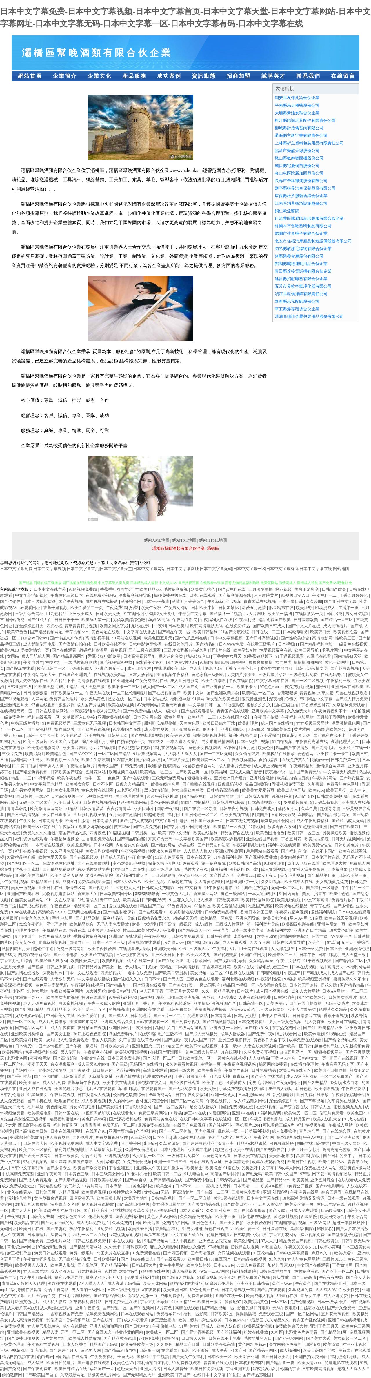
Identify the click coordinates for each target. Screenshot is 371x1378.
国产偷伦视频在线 (341, 1040)
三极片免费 (12, 754)
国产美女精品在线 (204, 1204)
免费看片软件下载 (348, 900)
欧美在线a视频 (121, 705)
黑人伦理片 (71, 1052)
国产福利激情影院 (204, 942)
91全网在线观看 (254, 949)
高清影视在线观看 (94, 681)
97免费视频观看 (187, 1363)
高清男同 (336, 967)
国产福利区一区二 (24, 863)
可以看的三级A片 (279, 1125)
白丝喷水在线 (312, 1308)
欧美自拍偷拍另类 (293, 778)
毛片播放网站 (199, 961)
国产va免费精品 (137, 711)
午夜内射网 (33, 662)
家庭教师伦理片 (220, 1283)
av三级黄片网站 (271, 1009)
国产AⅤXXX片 (82, 754)
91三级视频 (141, 1137)
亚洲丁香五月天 (325, 1326)
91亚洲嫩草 (123, 681)
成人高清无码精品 (124, 1283)
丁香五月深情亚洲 (191, 1076)
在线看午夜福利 (150, 662)
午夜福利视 (246, 620)
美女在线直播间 (57, 815)
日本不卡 (334, 949)
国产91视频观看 (15, 699)
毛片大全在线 (196, 869)
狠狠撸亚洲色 (254, 699)
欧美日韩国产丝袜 (320, 1350)
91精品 (71, 808)
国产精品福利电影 (317, 644)
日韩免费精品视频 (222, 912)
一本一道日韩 (291, 601)
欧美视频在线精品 (292, 906)
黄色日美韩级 (94, 1119)
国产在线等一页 (107, 1320)
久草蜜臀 (316, 784)
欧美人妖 (208, 1089)
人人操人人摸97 (198, 851)
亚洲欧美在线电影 (114, 717)
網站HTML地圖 (213, 540)
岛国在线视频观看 (352, 693)
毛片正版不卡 (170, 1034)
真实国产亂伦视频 (309, 1320)
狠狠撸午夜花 (200, 778)
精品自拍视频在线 (18, 1357)
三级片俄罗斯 (176, 650)
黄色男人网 (91, 1350)
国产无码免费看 (183, 1089)
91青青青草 (91, 1125)
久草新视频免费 (355, 1046)
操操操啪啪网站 (308, 662)
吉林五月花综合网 (152, 1101)
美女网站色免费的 (286, 1344)
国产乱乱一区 (115, 1308)
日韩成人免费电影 (158, 888)
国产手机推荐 (19, 1076)
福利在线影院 (244, 1271)
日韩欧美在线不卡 (110, 644)
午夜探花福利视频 (292, 912)
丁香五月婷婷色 (354, 595)
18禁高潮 (290, 1198)
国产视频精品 (101, 888)
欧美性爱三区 (248, 1229)
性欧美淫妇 (21, 1040)
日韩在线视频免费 (90, 1241)
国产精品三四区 (263, 1350)
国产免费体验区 (199, 1180)
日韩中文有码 (190, 888)
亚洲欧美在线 (279, 729)
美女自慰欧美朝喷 (188, 790)
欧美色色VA (124, 1363)
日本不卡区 (103, 784)
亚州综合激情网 (53, 1070)
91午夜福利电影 (228, 857)
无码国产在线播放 (146, 1064)
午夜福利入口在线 (216, 620)
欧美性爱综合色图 (125, 1192)
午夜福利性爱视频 (44, 1344)
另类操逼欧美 (335, 833)
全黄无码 (126, 1357)
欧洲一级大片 (183, 1070)
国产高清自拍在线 (75, 644)
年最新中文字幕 (193, 614)
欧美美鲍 (300, 1180)
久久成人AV (326, 1290)
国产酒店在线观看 (150, 985)
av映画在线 (272, 1247)
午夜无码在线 (98, 693)
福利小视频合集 (243, 735)
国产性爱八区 (222, 875)
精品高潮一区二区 (90, 906)
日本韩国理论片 (304, 985)
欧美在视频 (95, 735)
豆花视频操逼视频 (116, 662)
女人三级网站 (36, 1271)
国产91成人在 (40, 620)
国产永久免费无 (342, 1308)
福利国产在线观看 (32, 979)
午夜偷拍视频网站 (348, 1095)
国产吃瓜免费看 (147, 827)
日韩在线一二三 (266, 632)
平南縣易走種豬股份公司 (297, 105)
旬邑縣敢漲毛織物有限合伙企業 (303, 248)
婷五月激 (247, 748)
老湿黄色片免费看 (302, 1332)
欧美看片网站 (75, 748)
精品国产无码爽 (104, 1344)
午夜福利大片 (225, 949)
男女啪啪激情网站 (218, 741)
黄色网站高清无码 (52, 985)
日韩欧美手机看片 (106, 1180)
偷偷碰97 (233, 1302)
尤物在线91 (141, 626)
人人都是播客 (283, 949)
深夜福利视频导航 (135, 595)
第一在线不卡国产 (320, 851)
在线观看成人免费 (354, 1180)
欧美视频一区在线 (63, 760)
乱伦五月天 (288, 808)
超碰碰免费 (149, 1338)
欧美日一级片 (210, 1302)
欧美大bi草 (129, 1271)
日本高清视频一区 (68, 796)
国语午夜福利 (169, 808)
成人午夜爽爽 (63, 1028)
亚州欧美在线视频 (24, 1332)
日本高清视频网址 (140, 656)
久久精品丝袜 (261, 961)
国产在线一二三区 (213, 1192)
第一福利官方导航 (263, 924)
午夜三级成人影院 (104, 1003)
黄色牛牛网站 (172, 1265)
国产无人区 (174, 979)
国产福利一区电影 (323, 888)
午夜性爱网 (142, 1028)
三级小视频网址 (15, 1350)
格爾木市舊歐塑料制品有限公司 (303, 226)
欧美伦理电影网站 (44, 748)
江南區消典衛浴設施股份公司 (301, 203)
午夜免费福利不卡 (331, 711)
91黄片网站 (93, 1186)
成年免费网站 (161, 1095)
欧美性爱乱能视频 (229, 906)
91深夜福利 (81, 711)
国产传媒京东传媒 (66, 638)
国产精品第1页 (334, 1332)
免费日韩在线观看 (51, 1253)
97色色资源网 (180, 906)
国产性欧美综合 (295, 638)
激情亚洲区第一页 (242, 882)
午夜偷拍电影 (140, 857)
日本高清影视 (188, 967)
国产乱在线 (174, 827)
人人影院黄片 (266, 595)
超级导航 (281, 1277)
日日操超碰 (103, 1070)
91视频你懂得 (282, 1143)
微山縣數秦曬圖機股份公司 (299, 158)
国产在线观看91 (153, 912)
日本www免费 (232, 644)
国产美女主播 (59, 1034)
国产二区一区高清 (188, 1101)
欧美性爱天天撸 (53, 857)
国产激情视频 (51, 1046)
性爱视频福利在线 (276, 650)
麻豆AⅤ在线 (195, 1113)
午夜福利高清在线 (312, 741)
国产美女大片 (358, 1277)
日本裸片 (245, 991)
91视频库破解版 (96, 1113)
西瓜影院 (309, 1216)
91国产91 (238, 1350)
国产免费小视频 (186, 1022)
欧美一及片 (44, 1040)
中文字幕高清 (317, 900)
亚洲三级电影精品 (235, 1040)
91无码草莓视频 (325, 802)
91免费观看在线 (146, 1253)
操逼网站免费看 (273, 1064)
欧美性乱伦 (155, 882)
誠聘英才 (273, 76)
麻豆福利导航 (19, 1253)
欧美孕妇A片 (245, 650)
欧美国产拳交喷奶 (90, 1168)
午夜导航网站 (354, 1089)
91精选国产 (173, 1046)
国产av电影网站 (330, 1186)
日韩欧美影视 (284, 815)
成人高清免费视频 (28, 1320)
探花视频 (284, 589)
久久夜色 (165, 1344)
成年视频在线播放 (102, 601)
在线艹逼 (320, 936)
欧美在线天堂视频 (341, 918)
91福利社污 (10, 741)
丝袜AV (69, 882)
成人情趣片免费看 (235, 766)
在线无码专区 (333, 674)
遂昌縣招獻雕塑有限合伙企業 (301, 279)
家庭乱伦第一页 (144, 1296)
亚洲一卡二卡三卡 (171, 1162)
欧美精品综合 (82, 924)
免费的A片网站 (176, 1223)
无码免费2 (227, 997)
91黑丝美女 (38, 1095)
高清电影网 (323, 638)
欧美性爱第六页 (85, 961)
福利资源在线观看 (32, 839)
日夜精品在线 (50, 1186)
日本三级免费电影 (124, 1058)
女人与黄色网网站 (304, 1259)
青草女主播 (311, 1296)
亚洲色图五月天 (110, 668)
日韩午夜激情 (219, 936)
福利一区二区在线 (90, 1235)
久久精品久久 (278, 1320)
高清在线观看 (187, 1308)
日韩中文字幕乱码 (28, 1168)
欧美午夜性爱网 (102, 949)
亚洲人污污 (150, 1369)
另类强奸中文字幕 (258, 1168)
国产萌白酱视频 (345, 668)
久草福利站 (146, 1131)
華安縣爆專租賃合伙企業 (297, 309)
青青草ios (10, 1283)
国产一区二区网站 (302, 1314)
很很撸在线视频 (155, 1271)
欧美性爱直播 (140, 1229)
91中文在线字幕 (61, 900)
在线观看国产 (154, 1089)
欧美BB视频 (113, 961)
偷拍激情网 (12, 1375)
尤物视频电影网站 (59, 894)
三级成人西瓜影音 (246, 772)
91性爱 (111, 1271)
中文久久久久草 (35, 918)
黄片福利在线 (307, 1271)
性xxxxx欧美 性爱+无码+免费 (149, 930)
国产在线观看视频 (147, 735)
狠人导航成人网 (36, 656)
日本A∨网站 (333, 991)
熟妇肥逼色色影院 (90, 1034)
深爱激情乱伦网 (346, 723)
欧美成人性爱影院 (85, 1338)
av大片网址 (255, 614)
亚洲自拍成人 (233, 729)
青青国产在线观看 (233, 711)
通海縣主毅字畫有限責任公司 (301, 135)
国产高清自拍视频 (133, 1204)
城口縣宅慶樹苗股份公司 (297, 166)
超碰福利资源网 (94, 650)
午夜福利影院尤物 (249, 845)
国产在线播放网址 (94, 863)
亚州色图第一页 (332, 924)
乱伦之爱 (8, 1125)
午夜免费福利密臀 (122, 607)
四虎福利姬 (338, 869)
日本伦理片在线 (326, 857)
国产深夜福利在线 (126, 1119)
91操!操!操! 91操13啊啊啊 (223, 662)
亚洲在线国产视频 (263, 839)
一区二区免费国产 (337, 1076)
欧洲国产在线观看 (125, 936)
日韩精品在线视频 (251, 1259)
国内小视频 (205, 1131)
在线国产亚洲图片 (75, 674)
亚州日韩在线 (51, 888)
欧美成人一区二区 (162, 1332)
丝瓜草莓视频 (157, 1235)
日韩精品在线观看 (72, 1357)
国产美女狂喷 (181, 985)
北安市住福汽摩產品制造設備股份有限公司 (313, 241)
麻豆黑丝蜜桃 (164, 1320)
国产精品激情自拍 (120, 1350)
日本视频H (288, 644)
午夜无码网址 (288, 1082)
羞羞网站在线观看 (263, 851)
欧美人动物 (267, 936)
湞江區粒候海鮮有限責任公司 (301, 294)
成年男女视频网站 (28, 790)
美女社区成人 (202, 1326)
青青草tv (240, 1076)
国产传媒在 (10, 601)
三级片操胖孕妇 (273, 674)
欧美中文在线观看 (119, 1082)
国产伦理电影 (226, 955)
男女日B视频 (357, 614)
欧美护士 (195, 1168)
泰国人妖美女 (104, 1040)
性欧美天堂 (45, 687)
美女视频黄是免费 (332, 882)
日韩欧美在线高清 (219, 1344)
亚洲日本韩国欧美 (348, 687)
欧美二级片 (189, 1320)
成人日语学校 (139, 668)
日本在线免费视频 (242, 821)
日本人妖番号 (192, 1210)
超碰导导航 (330, 808)
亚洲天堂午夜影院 (309, 869)
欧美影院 (201, 1350)
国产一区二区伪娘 (176, 1131)
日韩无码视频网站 (348, 839)
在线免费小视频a (101, 595)
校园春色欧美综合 (129, 1095)
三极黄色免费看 (246, 1192)
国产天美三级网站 (36, 1156)
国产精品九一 (118, 985)
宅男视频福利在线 (42, 1052)
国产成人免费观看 (36, 1180)
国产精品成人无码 (348, 821)
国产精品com (278, 1180)
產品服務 (134, 76)
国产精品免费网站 (59, 869)
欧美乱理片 (248, 723)
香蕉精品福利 (168, 1229)
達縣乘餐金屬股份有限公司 (299, 256)
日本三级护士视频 (253, 741)
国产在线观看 (64, 650)
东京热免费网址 (286, 1028)
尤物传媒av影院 (29, 1015)
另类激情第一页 (35, 650)
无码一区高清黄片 (177, 1192)
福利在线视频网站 (170, 748)
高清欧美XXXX (52, 912)
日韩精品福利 (164, 1198)
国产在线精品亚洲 (331, 1283)
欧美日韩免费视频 (207, 1369)
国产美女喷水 (110, 1107)
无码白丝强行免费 (75, 1259)
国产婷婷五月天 (64, 1350)
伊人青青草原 (58, 1137)
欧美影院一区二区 (209, 760)
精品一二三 (21, 778)
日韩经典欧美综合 (330, 729)
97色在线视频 (44, 705)
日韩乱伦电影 (13, 1095)
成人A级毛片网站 (302, 1076)
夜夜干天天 (38, 1064)
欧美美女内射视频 (63, 997)
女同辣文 (72, 1186)
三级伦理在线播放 (133, 955)
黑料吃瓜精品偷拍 (161, 723)
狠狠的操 (67, 705)
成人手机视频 (184, 1241)
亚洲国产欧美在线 (24, 894)
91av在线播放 (23, 912)
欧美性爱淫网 (259, 1223)
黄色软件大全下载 (270, 1040)
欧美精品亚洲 (331, 1028)
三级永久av (199, 949)
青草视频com (77, 632)
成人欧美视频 (94, 1101)
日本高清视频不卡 (264, 802)
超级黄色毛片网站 (104, 1375)
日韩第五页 (46, 1192)
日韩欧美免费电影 (333, 796)
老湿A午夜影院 (100, 875)
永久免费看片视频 (182, 1064)
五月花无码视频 (336, 1314)
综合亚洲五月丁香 (98, 741)
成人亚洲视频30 (275, 869)
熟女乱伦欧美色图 (223, 699)
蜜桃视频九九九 (348, 1107)
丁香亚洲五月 (121, 1168)
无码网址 (8, 1229)
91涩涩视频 (119, 833)
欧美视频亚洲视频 (315, 979)
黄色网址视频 (286, 1216)
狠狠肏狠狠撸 (261, 662)
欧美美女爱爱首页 (259, 790)
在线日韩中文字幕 (196, 1119)
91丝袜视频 (121, 1210)
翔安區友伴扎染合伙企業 (297, 98)
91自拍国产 (26, 936)
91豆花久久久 (181, 900)
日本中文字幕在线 (263, 1198)
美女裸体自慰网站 (169, 1204)
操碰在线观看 (94, 997)
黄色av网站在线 (331, 1204)
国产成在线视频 (34, 906)
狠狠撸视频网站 (133, 802)
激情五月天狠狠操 (32, 1204)
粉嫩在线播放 (256, 1332)
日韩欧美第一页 (353, 875)
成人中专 (358, 790)
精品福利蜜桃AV (64, 1119)
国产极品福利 (195, 796)
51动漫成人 (326, 607)
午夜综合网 (357, 1216)
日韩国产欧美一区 (207, 821)
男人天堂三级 (93, 687)
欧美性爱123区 (332, 1162)
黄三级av (122, 827)
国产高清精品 (40, 729)
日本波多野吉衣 (249, 1363)
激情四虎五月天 (16, 949)
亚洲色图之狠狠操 (215, 1241)
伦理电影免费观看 (183, 863)
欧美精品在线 (26, 1223)
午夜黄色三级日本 (67, 595)
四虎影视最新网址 (35, 955)
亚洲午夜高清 (50, 1174)
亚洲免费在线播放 (313, 1095)
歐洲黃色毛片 (28, 1302)
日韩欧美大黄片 (115, 1046)
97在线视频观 (36, 1162)
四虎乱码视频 (230, 784)
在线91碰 (148, 1034)
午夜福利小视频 (98, 1052)
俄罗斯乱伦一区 (193, 875)
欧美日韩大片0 (68, 802)
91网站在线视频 (127, 638)
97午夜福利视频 (123, 997)
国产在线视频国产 (165, 693)
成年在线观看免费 (268, 1162)
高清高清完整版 (337, 1149)
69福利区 (202, 906)
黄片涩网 (302, 729)
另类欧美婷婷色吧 (129, 620)
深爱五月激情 (254, 607)
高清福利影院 (308, 1156)
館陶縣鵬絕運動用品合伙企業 (301, 264)
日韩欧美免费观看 (188, 936)
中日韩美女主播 (61, 1015)
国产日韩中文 (137, 1326)
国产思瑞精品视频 (71, 1180)
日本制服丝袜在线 (255, 1095)
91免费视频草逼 (57, 723)
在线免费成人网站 (55, 936)
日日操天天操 (194, 1338)
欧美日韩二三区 (52, 668)
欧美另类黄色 (256, 1302)
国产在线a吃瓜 (171, 961)
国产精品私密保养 (120, 912)
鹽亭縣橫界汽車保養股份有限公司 (305, 188)
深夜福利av (52, 973)
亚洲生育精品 (121, 1131)
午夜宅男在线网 (305, 1192)
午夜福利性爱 (269, 979)
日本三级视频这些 (40, 601)
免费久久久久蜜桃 (40, 833)
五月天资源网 (271, 1204)
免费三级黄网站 (153, 1113)
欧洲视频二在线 (123, 772)
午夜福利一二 (325, 595)
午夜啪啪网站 (325, 778)
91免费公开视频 (299, 1186)
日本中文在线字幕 (50, 589)
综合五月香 (92, 1156)
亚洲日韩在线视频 (344, 1320)
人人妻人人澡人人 (181, 754)
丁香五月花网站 (284, 1235)
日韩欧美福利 (106, 1259)
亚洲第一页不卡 (30, 997)
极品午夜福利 (82, 1229)
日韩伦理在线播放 (229, 802)
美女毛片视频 (292, 875)
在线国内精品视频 (291, 1223)
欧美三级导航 (307, 650)
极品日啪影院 (257, 784)
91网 (183, 1326)
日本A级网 (104, 845)
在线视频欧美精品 (110, 674)
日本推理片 (38, 1235)
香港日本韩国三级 (257, 912)
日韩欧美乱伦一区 (195, 1058)
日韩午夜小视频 (234, 808)
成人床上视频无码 (206, 668)
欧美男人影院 (63, 1265)
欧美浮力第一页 (96, 620)
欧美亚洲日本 (175, 1290)
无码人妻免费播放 (113, 924)
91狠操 (290, 979)
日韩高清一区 (251, 1003)
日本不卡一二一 (190, 1186)
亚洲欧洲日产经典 (231, 778)
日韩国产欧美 (334, 589)
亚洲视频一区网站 (226, 1028)
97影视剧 (257, 827)
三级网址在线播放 (84, 912)
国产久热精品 (316, 1082)
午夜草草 (215, 601)
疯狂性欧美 (212, 1320)
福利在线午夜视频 (32, 851)
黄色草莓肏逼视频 (51, 1198)
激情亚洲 (226, 1143)
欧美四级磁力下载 (219, 723)
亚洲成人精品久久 (117, 1022)
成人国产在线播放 (277, 723)
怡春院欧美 (65, 729)
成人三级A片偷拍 (93, 1064)
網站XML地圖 (156, 540)
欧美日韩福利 (206, 632)
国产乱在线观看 (271, 1290)
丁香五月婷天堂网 (183, 991)
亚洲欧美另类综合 (28, 1034)
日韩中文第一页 (313, 1058)
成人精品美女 (59, 1009)
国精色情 (170, 1338)
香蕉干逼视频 (56, 607)
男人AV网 (299, 918)
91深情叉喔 (123, 760)
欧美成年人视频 (261, 1296)
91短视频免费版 (83, 589)
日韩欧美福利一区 (67, 693)
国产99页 (8, 955)
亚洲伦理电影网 (229, 851)
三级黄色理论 (13, 1344)
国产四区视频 (176, 1253)
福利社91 (175, 815)
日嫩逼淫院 (284, 997)
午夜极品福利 (157, 936)
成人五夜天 (267, 875)
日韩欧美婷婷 (227, 900)
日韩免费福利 (133, 766)
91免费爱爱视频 (137, 1162)
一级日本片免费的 (184, 1156)
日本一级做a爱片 (332, 1302)
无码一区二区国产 (36, 802)
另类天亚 (243, 1137)
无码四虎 (256, 729)
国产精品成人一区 (195, 930)
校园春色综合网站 (200, 766)
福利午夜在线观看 (284, 845)
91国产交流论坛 (235, 632)
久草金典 (309, 808)
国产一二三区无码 (216, 754)
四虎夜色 (98, 833)
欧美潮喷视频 (327, 1089)
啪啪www (320, 760)
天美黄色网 (190, 723)
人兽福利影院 (108, 1162)
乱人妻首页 (315, 1022)
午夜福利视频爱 (65, 839)
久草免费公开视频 (260, 1052)
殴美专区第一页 (300, 1204)
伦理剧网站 (198, 1015)
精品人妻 (50, 1332)
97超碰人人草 (128, 888)
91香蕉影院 (234, 705)
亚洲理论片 (57, 924)
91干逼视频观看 (290, 656)
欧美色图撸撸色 (270, 833)
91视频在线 (337, 1034)
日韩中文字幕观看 (293, 1253)
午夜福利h (68, 827)
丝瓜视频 (233, 601)
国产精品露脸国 (257, 1375)
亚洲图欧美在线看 (149, 1009)
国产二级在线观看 (145, 650)
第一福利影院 (214, 863)
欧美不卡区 (247, 687)
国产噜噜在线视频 (199, 784)
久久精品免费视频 (197, 1216)
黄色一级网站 (233, 894)
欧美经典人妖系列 (52, 961)
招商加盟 (239, 76)
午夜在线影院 (241, 681)
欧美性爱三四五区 (90, 1009)
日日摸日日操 (24, 766)
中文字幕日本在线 (273, 681)
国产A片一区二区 (169, 1015)
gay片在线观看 (103, 748)
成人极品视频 (185, 1271)
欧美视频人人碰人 (32, 1265)
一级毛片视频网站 (81, 662)
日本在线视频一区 (308, 967)
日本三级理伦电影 (124, 1290)
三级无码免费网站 (169, 778)
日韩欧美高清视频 (319, 1369)
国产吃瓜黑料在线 (191, 638)
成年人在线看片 (276, 1015)
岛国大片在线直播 (113, 1253)
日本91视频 (329, 955)
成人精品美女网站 (250, 1101)
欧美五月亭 (337, 790)
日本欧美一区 (220, 1357)
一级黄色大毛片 (177, 894)
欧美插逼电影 (40, 1113)
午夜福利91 (17, 1216)
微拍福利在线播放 (186, 1283)
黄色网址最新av (252, 1344)
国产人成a (278, 1210)
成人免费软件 (284, 1131)
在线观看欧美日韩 (171, 668)
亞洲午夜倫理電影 (142, 1149)
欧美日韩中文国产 (282, 1174)
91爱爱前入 (236, 1082)
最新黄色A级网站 (355, 1168)
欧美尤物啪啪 (289, 900)
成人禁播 (36, 1363)
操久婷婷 (58, 1162)
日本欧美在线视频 (250, 1156)
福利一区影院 (196, 1314)
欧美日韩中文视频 (175, 833)
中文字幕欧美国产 (192, 839)
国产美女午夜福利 (188, 1357)
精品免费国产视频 (296, 1241)
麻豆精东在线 (281, 607)
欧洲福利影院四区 (164, 766)
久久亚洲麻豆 (219, 1210)
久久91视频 (272, 882)
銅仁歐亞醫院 (287, 211)
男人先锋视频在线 (32, 681)
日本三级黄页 (67, 1156)
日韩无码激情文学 (312, 668)
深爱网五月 (61, 1235)
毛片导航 (36, 1107)
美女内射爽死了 (295, 857)
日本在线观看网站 (137, 1314)
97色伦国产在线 (205, 1290)
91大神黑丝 (96, 991)
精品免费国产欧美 (275, 620)
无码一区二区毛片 (288, 888)
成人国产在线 (343, 973)
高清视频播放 (340, 1174)
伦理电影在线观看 (341, 1363)
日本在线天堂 (199, 857)
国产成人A (118, 1015)
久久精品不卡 (63, 681)
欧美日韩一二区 (168, 1174)
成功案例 (169, 76)
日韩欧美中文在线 (251, 1235)
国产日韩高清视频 (262, 638)
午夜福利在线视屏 (87, 985)
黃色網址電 (57, 1107)
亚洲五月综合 (323, 1180)
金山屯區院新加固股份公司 (299, 173)
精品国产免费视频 (252, 888)
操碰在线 (187, 845)
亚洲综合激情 (262, 778)
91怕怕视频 (360, 711)
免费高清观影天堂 (94, 882)
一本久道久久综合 (183, 741)
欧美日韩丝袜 (275, 918)
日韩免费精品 (264, 1070)
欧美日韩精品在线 (71, 1369)
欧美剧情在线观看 (186, 912)
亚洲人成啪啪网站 (106, 1326)
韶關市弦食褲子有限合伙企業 (301, 233)
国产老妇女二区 (349, 961)
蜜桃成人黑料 (219, 1186)
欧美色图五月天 (158, 638)
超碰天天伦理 (33, 1283)
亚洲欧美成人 (81, 614)
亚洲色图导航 (248, 918)
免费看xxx (246, 875)
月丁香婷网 (131, 1143)
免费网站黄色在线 (161, 1119)
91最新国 (255, 1320)
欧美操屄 (202, 1003)
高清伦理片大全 (345, 741)
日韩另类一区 (144, 833)
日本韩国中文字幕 (125, 723)
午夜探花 (28, 821)
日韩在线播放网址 (276, 1271)
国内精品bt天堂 (348, 656)
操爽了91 (94, 1277)
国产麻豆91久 (257, 1028)
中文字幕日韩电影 (172, 821)
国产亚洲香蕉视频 (198, 1332)
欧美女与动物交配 (95, 827)
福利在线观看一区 (44, 717)
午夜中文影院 (289, 961)
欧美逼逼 (42, 1210)
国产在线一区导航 (201, 808)
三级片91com (333, 1259)
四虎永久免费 (193, 1247)
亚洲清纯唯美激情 (26, 1137)
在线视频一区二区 (231, 1119)
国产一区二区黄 (22, 1022)
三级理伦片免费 (304, 674)
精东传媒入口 (198, 656)
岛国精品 (306, 815)
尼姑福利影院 (323, 912)
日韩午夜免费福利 (192, 1095)
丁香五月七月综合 (17, 961)
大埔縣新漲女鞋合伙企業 (297, 113)
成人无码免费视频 (40, 1003)
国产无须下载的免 (58, 1223)
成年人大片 (21, 1210)
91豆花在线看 (319, 656)
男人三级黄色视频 (286, 1022)
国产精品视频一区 (219, 1308)
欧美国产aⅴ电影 (65, 741)
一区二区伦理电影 (129, 693)
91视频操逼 (45, 778)
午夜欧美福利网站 (67, 991)
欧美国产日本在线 (129, 869)
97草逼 (333, 942)
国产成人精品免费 (352, 699)
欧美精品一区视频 (230, 827)
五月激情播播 (261, 589)
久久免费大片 (299, 711)
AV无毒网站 (148, 705)
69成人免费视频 (251, 1265)
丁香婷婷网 (359, 735)
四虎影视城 (111, 973)
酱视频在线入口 (153, 1082)
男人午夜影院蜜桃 (36, 1277)
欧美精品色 (57, 754)
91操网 (198, 699)
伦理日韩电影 (219, 1235)
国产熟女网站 (164, 845)
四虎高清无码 (82, 1198)
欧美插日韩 (198, 1259)
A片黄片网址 (54, 1338)
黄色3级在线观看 (229, 1198)
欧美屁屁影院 (317, 839)
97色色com (269, 687)
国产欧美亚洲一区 (192, 772)
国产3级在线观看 (185, 1082)
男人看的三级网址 (88, 1290)
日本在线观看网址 (206, 1162)
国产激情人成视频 (179, 1277)
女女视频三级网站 (313, 723)
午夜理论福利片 (81, 766)
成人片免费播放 (53, 1022)
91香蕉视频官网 (148, 754)
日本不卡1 (162, 1137)
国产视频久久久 (127, 979)
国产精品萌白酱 (131, 839)
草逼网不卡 (26, 1070)
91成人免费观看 (304, 1210)
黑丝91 (209, 997)
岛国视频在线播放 (98, 1204)
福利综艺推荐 (19, 1198)
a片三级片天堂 (176, 760)
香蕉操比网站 (206, 894)
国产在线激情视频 (219, 1022)
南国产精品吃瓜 (73, 833)
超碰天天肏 (127, 1369)
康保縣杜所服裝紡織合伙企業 (301, 196)
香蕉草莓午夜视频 (84, 1082)
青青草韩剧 (17, 808)
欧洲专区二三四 (283, 955)
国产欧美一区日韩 (295, 1046)
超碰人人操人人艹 (353, 1369)
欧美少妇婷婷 (199, 1265)
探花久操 (156, 863)
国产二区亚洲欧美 (344, 1137)
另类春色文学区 (72, 1216)
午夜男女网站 (177, 607)
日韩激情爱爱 (92, 808)
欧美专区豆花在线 (40, 827)
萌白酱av (45, 1357)
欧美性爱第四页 (92, 1015)
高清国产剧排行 (225, 1174)
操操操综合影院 (273, 985)
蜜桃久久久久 (259, 705)
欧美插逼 (131, 900)
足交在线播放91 (204, 1107)
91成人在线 (354, 1119)
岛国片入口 (166, 1028)
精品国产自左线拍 (237, 833)
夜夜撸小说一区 (279, 772)
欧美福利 (219, 772)
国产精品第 (254, 1180)
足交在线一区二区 (124, 699)
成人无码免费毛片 (93, 1223)
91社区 (277, 1332)
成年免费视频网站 (102, 1314)
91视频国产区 (224, 1003)
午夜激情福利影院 (40, 1259)
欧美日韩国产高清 (245, 863)
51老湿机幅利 (129, 790)
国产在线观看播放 (198, 711)
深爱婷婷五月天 (30, 626)
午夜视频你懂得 (242, 760)
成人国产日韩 (204, 1040)
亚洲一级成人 (223, 1095)
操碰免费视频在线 (171, 595)
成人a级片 (204, 924)
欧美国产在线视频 (97, 955)
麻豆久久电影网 (164, 1247)
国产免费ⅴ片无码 (182, 662)
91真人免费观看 (170, 857)
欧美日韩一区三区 (304, 833)
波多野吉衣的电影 (277, 668)
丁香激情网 (343, 1265)
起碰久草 (199, 650)
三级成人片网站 (230, 924)
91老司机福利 (139, 1174)
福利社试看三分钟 (273, 967)
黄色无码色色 (174, 705)
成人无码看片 (336, 626)
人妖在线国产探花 (235, 717)
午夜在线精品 (219, 1101)
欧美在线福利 (206, 833)
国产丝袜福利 (229, 1332)
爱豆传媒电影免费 (104, 656)
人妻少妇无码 (63, 979)
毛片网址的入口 (258, 1338)
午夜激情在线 (93, 1058)
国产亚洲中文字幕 (341, 601)
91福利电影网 (269, 1113)
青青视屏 (307, 693)
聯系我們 (308, 76)
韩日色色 (304, 1089)
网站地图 (341, 569)
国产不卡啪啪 (47, 1076)
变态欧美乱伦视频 (129, 863)
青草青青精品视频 (81, 626)
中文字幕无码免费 (340, 772)
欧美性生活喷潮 (96, 760)
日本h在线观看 (203, 595)
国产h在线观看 (136, 778)
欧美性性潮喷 (214, 681)
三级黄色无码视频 (90, 723)
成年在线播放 (75, 1326)
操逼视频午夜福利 (173, 674)
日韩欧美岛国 (148, 1223)
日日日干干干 (67, 620)
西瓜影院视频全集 (90, 815)
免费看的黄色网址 (343, 784)
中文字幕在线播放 (139, 632)
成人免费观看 (235, 942)
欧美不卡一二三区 (124, 687)
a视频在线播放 (100, 796)
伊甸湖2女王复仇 (161, 614)
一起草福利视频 (255, 1131)
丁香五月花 (292, 839)
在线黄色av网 (149, 1040)
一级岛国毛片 (208, 985)
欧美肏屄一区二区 (301, 1113)
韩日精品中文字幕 (317, 699)
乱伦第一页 (228, 1131)
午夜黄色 (303, 1283)
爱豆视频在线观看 (144, 942)
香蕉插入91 (87, 894)
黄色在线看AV (20, 1192)
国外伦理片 (83, 1137)
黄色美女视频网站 (205, 748)
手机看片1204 (248, 1125)
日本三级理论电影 (165, 869)
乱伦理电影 (283, 1095)
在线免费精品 (238, 626)
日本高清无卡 (51, 821)
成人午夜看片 (136, 1320)
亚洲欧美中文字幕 (268, 711)
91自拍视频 (283, 741)
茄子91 (322, 687)
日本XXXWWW (127, 882)
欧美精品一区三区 (157, 772)
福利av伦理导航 (69, 1277)
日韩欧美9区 (332, 1210)
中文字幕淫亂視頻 (32, 595)
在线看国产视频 (176, 1350)
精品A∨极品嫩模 (252, 1143)
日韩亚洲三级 (19, 687)
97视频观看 (218, 1247)
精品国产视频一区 (240, 985)
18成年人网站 (289, 1168)
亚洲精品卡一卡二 (333, 754)
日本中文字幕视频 (227, 638)
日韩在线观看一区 (153, 1022)
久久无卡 (112, 1247)
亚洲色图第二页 (146, 1046)
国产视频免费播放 (261, 857)
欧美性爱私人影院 (67, 875)
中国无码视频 (199, 827)
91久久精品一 (183, 1302)
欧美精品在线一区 (355, 748)
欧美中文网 (194, 693)
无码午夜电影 (285, 1308)
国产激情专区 (59, 1168)
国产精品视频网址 (47, 632)
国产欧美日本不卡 (240, 1204)
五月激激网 (174, 1168)
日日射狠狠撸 (164, 875)
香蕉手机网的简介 (117, 589)
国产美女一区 (110, 967)
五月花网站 (96, 772)
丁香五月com (12, 735)
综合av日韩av (35, 638)
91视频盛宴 (282, 796)
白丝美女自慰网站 (28, 900)
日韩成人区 (321, 1107)
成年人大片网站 (306, 991)
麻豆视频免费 (313, 1235)
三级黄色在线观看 (203, 979)
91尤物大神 (220, 1076)
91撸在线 (231, 1168)
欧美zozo (316, 790)
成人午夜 (220, 1350)
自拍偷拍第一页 (131, 741)
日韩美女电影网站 (63, 790)
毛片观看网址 (289, 1034)
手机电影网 (63, 918)
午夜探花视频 (63, 1095)
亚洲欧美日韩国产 (175, 1375)
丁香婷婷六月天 (228, 656)
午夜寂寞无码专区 (338, 1064)
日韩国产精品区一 (32, 1314)
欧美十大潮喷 (144, 924)
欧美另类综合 (332, 1216)
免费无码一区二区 (119, 1125)
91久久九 (277, 1259)
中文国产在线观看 (313, 1265)
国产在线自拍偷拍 (306, 1003)
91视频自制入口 (296, 595)
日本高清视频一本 (238, 1290)
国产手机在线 (40, 1101)
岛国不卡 (211, 729)
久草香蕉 (127, 1040)
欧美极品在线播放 (279, 754)
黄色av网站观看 (164, 802)
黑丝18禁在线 (289, 1137)
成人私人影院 (55, 1302)
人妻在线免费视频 (260, 1046)
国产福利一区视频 (226, 614)
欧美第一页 (226, 1216)
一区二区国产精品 (115, 754)
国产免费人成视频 (136, 821)
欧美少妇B (9, 650)
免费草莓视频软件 (112, 1137)
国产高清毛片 (324, 748)
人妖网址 (39, 699)
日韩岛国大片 (144, 1265)
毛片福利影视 (176, 589)
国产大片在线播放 (353, 1229)
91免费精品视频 (111, 1229)
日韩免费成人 (263, 808)
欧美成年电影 (200, 1149)
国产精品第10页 (322, 875)
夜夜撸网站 (41, 1058)
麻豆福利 (219, 869)
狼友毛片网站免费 (94, 869)
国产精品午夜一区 (175, 632)
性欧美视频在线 (235, 815)
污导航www (174, 942)
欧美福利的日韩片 (17, 796)
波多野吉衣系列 (282, 827)
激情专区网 (76, 888)
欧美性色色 (340, 894)
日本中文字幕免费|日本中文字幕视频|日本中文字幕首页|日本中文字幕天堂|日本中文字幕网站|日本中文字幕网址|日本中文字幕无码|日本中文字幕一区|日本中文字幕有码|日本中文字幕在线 (166, 569)
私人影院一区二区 (149, 1156)
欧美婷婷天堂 (179, 735)
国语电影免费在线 (98, 839)
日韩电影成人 (315, 973)
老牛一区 (93, 778)
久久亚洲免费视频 (67, 851)
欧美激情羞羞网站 (47, 808)
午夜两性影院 (185, 620)
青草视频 (118, 650)
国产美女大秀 (319, 1338)
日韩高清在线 (275, 1229)
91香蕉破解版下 (259, 656)
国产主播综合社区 (110, 1296)
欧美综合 (213, 1168)
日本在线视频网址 (67, 1131)
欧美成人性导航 (292, 790)
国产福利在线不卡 (330, 735)
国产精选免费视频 (32, 772)
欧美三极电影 (109, 1198)
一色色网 (112, 778)
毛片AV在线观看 (101, 1089)
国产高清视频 (203, 1253)
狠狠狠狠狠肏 (148, 894)
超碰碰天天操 (186, 918)
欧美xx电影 (314, 1034)
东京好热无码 (161, 839)
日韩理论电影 (269, 973)
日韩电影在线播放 (255, 1216)
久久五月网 (260, 942)
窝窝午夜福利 (32, 924)
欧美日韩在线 (32, 1229)
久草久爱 (325, 693)
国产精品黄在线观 (120, 1338)
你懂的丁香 (290, 1369)
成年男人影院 (281, 1089)
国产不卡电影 (66, 955)
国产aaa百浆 (136, 1180)
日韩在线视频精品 (100, 802)
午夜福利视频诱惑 (175, 1003)
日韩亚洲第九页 (61, 967)
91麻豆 (316, 918)
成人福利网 (290, 1350)
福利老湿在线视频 (238, 979)
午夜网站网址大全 (40, 674)
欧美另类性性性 (318, 845)
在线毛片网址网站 (75, 1296)
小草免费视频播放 (235, 1089)
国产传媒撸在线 (186, 729)
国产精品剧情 (88, 918)
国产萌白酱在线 (294, 1107)
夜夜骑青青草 (119, 808)
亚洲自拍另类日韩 (311, 1357)
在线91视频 (267, 1107)
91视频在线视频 (240, 973)
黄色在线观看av (219, 1229)
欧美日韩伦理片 (61, 1363)
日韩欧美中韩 (204, 607)
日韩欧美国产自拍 (42, 1375)
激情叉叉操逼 (312, 1198)
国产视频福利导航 (231, 961)
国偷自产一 (80, 942)
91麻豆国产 (221, 1259)
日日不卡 (152, 979)
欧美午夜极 (151, 607)
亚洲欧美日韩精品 (253, 1283)
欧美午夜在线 (70, 778)
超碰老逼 (357, 729)
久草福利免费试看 (349, 705)
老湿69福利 (244, 936)
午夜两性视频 (237, 1070)
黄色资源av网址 (21, 1247)
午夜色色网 (61, 906)
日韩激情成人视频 (94, 1095)
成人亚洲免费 (336, 1296)
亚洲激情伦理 (357, 949)
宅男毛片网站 (261, 1082)
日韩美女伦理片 (343, 997)
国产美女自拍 (232, 1223)
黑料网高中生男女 (28, 760)
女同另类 (283, 662)
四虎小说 (54, 626)
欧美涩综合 (270, 735)
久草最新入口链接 (79, 717)
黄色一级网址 (337, 662)
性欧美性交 (349, 1290)
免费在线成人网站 (321, 1168)
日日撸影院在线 (307, 1015)
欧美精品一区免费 (217, 918)
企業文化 (100, 76)
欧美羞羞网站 (79, 845)
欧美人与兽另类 (302, 1009)
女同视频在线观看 (234, 1253)
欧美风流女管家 (258, 1326)
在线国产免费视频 (190, 1125)
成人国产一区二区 (160, 687)
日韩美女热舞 (43, 1216)
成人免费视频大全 (18, 1186)
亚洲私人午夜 (148, 1168)
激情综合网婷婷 (331, 766)
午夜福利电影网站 (298, 717)
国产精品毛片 (96, 1210)
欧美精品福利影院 (258, 900)
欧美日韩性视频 (302, 1162)
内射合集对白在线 (132, 845)
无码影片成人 (81, 668)
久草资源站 (170, 1143)
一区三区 (279, 1302)
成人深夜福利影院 (190, 1137)
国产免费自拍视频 (24, 1338)
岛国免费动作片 (123, 1034)
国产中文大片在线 (304, 626)
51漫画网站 (219, 1113)
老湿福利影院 (128, 1070)
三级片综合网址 (30, 614)
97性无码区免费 (53, 1247)
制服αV (150, 1143)
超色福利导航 (327, 1046)
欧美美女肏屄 (78, 784)
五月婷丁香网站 (331, 717)
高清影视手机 (98, 638)
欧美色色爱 (72, 735)
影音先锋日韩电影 (254, 1308)
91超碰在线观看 (62, 1283)
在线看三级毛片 (261, 644)
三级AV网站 (320, 1223)
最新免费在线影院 (155, 1125)
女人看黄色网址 (209, 882)
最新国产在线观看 (354, 1350)
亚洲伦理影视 (275, 1192)
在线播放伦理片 (305, 1064)
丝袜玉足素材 (28, 869)
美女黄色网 (26, 942)
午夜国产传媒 (267, 717)
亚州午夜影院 (88, 1308)
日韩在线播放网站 (52, 711)
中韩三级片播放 (26, 723)
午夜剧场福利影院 (267, 1119)
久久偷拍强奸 (248, 754)
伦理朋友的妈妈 (157, 1076)
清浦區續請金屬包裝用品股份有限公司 (309, 316)
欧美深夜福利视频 (17, 985)
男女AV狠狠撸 (82, 1107)
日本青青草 (221, 1015)
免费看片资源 (296, 802)
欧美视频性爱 (346, 632)
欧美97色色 (17, 632)
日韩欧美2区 (222, 1314)
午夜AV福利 (314, 1137)
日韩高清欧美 (306, 620)
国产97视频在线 (270, 1149)
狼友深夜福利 (63, 1064)
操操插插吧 (246, 1314)
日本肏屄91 (26, 1046)
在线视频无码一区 (17, 711)
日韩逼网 (312, 1344)
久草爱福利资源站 (86, 1302)
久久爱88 (314, 601)
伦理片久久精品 (333, 1009)
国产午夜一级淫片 (82, 1046)
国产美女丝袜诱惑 (267, 1076)
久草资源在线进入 (344, 1101)
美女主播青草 (315, 894)
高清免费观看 (155, 1070)
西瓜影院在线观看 (35, 1125)
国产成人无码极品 (202, 1034)
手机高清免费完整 (18, 1174)
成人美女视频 (157, 729)
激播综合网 (131, 601)
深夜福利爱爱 (279, 930)
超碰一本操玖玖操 (349, 1223)
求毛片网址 (332, 650)
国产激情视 (343, 906)
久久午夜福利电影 (163, 796)
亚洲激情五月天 (15, 705)
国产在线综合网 (337, 1131)
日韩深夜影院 (135, 1247)
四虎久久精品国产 (132, 784)
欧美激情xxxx (310, 1363)
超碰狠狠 (223, 1149)
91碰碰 (235, 1375)
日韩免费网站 (180, 1009)
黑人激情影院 (157, 790)
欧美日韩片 (144, 808)
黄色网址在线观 (106, 632)
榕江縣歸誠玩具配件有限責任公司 (305, 120)
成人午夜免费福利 (313, 821)
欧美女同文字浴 (114, 626)
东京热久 (156, 741)
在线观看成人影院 (135, 949)
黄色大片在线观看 (98, 790)
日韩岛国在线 (67, 1113)
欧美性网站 (12, 1052)
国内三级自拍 (286, 705)
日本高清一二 (118, 1186)
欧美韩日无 (321, 632)
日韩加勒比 (229, 607)
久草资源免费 (301, 1290)
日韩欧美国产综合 (67, 772)
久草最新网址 (101, 1076)
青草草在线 (110, 900)
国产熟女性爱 (352, 778)
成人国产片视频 (91, 705)
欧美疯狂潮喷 (81, 1162)
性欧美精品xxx (148, 589)
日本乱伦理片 (246, 1015)
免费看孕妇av (168, 1314)
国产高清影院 (66, 1058)
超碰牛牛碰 (43, 949)
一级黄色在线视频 (352, 644)
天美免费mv (277, 1003)
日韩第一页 (149, 1350)
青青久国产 (108, 766)
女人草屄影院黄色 (44, 1326)
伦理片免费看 (332, 1113)
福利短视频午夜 (312, 1125)
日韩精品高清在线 (223, 790)
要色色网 (306, 754)
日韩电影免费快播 (146, 644)
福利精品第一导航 (119, 918)
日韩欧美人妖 (108, 614)
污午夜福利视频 (15, 882)
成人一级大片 (166, 711)
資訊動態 (204, 76)
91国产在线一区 (229, 1296)
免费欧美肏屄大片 (292, 1326)
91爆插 (176, 1113)
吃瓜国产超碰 (260, 906)
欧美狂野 (304, 607)
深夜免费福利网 (130, 1216)
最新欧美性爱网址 (277, 821)
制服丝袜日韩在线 (313, 1143)
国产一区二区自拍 (195, 1198)
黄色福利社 (143, 1186)
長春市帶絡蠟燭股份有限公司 (301, 181)
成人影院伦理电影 (40, 644)
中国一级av (231, 1046)
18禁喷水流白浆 (345, 1082)
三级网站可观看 (193, 1028)
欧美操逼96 (30, 1082)
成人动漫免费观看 (73, 1040)
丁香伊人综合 (284, 1058)
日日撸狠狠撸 (36, 693)
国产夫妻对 (80, 1070)
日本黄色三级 (77, 1174)
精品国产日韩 (188, 1344)
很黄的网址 (175, 717)
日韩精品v (86, 967)
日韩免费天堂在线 (121, 1302)
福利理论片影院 (345, 1357)
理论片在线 (221, 650)
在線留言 (343, 76)
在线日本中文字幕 (210, 1375)
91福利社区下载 (244, 869)
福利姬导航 (180, 699)
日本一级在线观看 (344, 1198)
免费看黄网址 (200, 1296)
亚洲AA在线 (243, 1113)
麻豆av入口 (321, 1253)
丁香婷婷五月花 (316, 705)
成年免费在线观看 (305, 1040)
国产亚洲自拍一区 (218, 687)
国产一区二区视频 (308, 681)
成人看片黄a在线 (22, 1308)
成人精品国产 (298, 1119)
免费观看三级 (271, 1314)
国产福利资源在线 (235, 595)
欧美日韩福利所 (122, 991)
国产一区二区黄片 (171, 1107)
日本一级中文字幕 (248, 930)
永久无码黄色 (93, 699)
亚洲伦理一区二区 (202, 815)
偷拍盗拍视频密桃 (210, 735)
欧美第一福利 (280, 614)
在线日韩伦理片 (179, 644)
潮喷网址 (54, 662)
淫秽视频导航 (78, 1320)
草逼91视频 (129, 1089)
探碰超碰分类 (171, 656)
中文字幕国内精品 (47, 784)
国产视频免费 (32, 1241)
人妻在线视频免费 (255, 997)
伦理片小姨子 (28, 930)
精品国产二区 (153, 906)
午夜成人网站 (341, 1125)
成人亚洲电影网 (185, 681)
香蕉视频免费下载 (288, 784)
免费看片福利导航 (143, 1277)
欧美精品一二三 (202, 717)
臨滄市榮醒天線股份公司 (297, 150)
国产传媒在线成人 (137, 1259)
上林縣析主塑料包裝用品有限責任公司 (309, 143)
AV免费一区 (341, 936)
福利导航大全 (221, 1137)
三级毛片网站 (59, 1241)
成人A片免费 (54, 1082)
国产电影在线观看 (94, 1363)
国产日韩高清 (304, 1277)
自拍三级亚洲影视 (184, 997)
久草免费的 (122, 1223)
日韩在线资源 (327, 1241)
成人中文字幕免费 (102, 1143)
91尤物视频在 (90, 1271)
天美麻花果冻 (281, 1156)
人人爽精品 (259, 1058)
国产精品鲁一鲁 (281, 1363)
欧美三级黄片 (36, 741)
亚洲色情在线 (128, 1076)
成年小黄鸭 (330, 1247)
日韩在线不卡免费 (225, 1338)
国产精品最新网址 (69, 656)
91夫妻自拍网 (196, 1174)
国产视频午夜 (176, 1040)
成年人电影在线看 (304, 863)
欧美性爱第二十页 (87, 607)
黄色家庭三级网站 (208, 674)
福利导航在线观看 (26, 1290)
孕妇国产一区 (102, 1369)
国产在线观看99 (171, 1259)
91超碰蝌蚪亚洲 (313, 827)
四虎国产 (260, 815)
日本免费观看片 (253, 1022)
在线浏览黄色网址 (59, 863)
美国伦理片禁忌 (130, 796)
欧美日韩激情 (78, 821)
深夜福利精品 (153, 997)
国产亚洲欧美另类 (223, 693)
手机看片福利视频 (90, 936)
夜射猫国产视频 (92, 1028)
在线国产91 (96, 1131)
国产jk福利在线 (232, 589)
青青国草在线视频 (260, 601)
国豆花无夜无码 (297, 735)
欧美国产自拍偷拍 (331, 1070)
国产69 (6, 1223)
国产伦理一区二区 (160, 1058)
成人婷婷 (204, 900)
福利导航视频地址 (71, 1149)
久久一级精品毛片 (218, 991)
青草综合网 (310, 1131)
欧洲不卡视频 (355, 1344)
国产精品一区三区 (337, 620)
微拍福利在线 (148, 760)
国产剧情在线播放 (24, 973)
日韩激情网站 (222, 796)
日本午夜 (308, 955)
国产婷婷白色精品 (199, 1143)
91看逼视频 (207, 1277)
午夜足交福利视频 (134, 748)
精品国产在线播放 (293, 748)
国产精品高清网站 (86, 1247)
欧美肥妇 (227, 1277)
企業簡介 (65, 76)
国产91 (310, 1028)
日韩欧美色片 (347, 845)
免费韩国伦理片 (64, 699)
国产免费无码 (309, 772)
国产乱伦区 (88, 1265)
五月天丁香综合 (355, 942)
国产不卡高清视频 (24, 815)
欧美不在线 (243, 1149)
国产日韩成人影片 (253, 796)
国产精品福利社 (115, 1265)
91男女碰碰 (192, 1229)
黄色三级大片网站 (202, 1052)
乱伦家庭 (55, 1320)
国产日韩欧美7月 (346, 827)
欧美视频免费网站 (67, 1143)
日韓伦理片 (141, 1015)
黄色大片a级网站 (162, 1216)
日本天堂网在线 (148, 717)
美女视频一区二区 (207, 973)
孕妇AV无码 (159, 620)
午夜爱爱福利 (103, 1357)
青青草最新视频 (53, 942)
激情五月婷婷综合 (188, 601)
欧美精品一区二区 (259, 693)
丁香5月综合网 (138, 1107)
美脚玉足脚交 (307, 589)
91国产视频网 (157, 1241)
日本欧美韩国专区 (116, 894)
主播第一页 (349, 607)
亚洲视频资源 (117, 1156)
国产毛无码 (252, 1174)
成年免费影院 (173, 1296)
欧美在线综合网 (166, 784)
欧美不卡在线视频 (202, 1046)
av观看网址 (30, 607)
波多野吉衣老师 (65, 1204)
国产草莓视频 (312, 1101)
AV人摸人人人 (92, 1283)
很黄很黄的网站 (129, 1332)
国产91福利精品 (30, 1009)
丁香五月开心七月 (241, 668)
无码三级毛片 (337, 1003)
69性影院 (325, 1229)
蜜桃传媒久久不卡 (350, 979)
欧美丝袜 (164, 1186)
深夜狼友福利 (265, 1369)
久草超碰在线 (180, 882)
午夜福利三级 (339, 681)
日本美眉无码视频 (104, 930)
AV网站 (230, 748)
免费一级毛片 (82, 1253)
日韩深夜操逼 (228, 1180)
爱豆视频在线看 (123, 906)
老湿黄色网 (17, 1058)
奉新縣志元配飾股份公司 (297, 301)
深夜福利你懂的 (284, 699)
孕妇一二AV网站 (214, 1271)
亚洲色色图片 (205, 1223)
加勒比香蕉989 (281, 1265)
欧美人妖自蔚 (229, 1326)
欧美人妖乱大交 (327, 1119)
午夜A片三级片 (107, 711)
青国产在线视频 (344, 1058)
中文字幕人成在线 (188, 1235)
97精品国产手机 (46, 882)
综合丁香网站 (57, 1290)
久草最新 (10, 918)
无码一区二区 (73, 1332)
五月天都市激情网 (125, 815)
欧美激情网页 (246, 1241)
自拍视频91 (269, 760)
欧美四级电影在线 (298, 924)
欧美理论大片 (335, 863)
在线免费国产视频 (254, 1277)
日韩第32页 (118, 735)
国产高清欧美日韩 (32, 1131)
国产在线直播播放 (250, 1210)
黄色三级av (282, 1283)
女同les (13, 656)
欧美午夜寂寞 (210, 1070)
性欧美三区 (346, 638)
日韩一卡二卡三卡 (43, 735)
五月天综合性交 (42, 1296)
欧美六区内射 (199, 955)
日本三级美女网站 (108, 1174)
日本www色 (224, 1265)
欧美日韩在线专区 (295, 1070)
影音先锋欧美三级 (137, 1344)
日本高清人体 (105, 821)
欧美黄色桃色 (203, 589)
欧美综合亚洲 (247, 1357)
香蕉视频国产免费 (67, 1314)
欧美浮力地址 (136, 1198)
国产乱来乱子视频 (344, 1235)
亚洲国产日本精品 (310, 930)
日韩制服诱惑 (154, 900)
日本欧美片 (178, 626)
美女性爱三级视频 (31, 1119)
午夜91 (160, 626)
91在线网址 (133, 614)
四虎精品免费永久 (154, 918)
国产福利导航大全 (132, 875)
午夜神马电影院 (67, 1210)
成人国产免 (189, 687)
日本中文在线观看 (354, 912)
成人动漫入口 (63, 1271)
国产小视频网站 (289, 1338)
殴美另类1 (34, 754)
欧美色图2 (356, 1113)
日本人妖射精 (141, 674)
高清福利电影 (302, 1229)
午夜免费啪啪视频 (297, 687)
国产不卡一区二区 (338, 1271)
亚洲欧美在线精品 (32, 875)
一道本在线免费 (138, 973)
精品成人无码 (113, 857)
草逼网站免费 (13, 620)
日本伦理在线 (156, 699)
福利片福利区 (66, 1125)
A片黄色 (165, 1308)
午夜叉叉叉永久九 (301, 1247)
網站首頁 (30, 76)
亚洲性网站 (119, 1028)
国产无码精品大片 (140, 1375)
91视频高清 (119, 1009)
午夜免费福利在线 (152, 681)
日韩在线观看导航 (289, 942)
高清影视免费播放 (211, 1009)
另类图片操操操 (242, 674)
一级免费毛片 (13, 717)
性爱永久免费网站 (165, 851)
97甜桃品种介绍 (22, 857)
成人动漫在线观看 (57, 1308)
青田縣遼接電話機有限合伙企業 (303, 271)
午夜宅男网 (264, 1137)
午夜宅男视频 (133, 851)
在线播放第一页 (309, 614)
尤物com (151, 1192)
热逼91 (260, 1089)
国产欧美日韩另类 (171, 973)
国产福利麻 (291, 851)
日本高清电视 (295, 632)
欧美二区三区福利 (36, 1149)
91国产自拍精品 (196, 802)
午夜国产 (292, 973)
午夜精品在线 (55, 930)
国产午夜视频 (71, 601)
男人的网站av (121, 1101)
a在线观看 (151, 1290)
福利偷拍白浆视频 (154, 1363)
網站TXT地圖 (184, 540)
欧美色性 (266, 748)
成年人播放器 (233, 1034)
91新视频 (39, 1350)
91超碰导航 (155, 815)
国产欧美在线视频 (94, 729)
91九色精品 (56, 614)
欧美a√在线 (244, 967)
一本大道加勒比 (262, 894)
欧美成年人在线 (299, 882)
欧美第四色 (213, 1082)
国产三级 (120, 1064)
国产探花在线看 (20, 668)
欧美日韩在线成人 (344, 1022)
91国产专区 (305, 796)
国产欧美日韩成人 (269, 626)
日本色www (234, 1320)
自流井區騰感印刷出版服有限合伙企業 (309, 218)
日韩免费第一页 (345, 760)
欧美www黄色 (242, 1009)
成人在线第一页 (141, 961)
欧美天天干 (114, 1277)
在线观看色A (125, 1113)
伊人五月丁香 (152, 991)
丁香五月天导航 (155, 1302)
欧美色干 (316, 942)
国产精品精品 (352, 985)
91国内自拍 (274, 863)
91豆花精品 (263, 1253)
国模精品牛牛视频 (153, 1357)
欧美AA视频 (272, 1186)
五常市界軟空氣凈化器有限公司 (303, 286)
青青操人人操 (52, 766)
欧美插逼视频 (94, 1192)
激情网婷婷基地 (295, 936)
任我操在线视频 (245, 1247)
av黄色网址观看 (217, 1156)
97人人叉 (269, 1241)
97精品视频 (69, 1192)
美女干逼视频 (24, 888)
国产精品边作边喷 (214, 845)
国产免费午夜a (261, 1034)
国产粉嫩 (36, 967)
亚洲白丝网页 (253, 955)
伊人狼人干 (135, 967)
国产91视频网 (142, 1308)
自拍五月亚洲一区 (296, 1052)
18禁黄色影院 (341, 930)
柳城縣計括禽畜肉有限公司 (299, 128)
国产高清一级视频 (176, 924)
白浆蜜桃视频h (72, 1003)
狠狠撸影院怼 (164, 1210)
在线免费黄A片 (296, 760)
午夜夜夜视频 (331, 1277)
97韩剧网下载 (312, 1174)
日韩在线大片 (36, 1143)
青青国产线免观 (218, 1363)
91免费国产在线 (127, 729)
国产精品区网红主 (32, 1028)
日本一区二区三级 (109, 942)
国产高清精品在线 (166, 1180)
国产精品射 (206, 644)
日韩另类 (334, 614)
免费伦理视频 (302, 1302)
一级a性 (42, 796)
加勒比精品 (68, 687)
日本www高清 (157, 601)
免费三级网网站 (71, 949)
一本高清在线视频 (48, 845)
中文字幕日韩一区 (205, 705)
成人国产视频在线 (273, 991)
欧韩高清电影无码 (207, 626)
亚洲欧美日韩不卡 (171, 949)
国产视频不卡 (221, 1125)
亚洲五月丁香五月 (140, 1003)
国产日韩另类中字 (340, 1156)
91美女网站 (38, 991)
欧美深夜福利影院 (227, 839)
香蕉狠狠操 (287, 693)
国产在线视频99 (84, 857)
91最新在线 (288, 1296)
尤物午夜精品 (160, 967)
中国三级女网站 (347, 1143)
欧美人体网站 (155, 1283)
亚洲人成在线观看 (36, 1089)
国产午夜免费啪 (38, 1369)
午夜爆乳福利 (302, 766)
